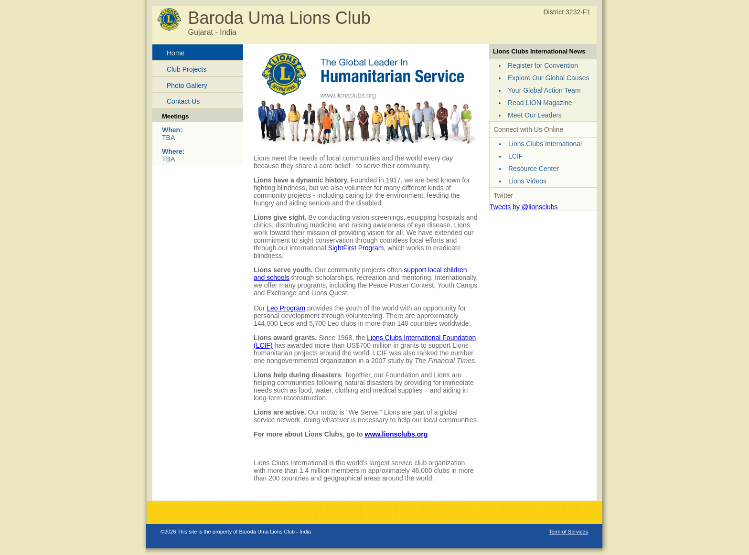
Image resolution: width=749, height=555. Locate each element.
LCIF (515, 156)
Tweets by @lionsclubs (524, 207)
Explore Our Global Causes (548, 78)
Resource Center (533, 168)
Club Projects (186, 69)
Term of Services (568, 531)
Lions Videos (527, 181)
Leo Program (286, 308)
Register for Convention (543, 65)
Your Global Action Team (544, 90)
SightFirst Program (356, 248)
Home (175, 53)
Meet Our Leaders (535, 115)
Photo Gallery (187, 85)
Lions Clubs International (545, 144)
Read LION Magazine (540, 103)
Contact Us (183, 101)
